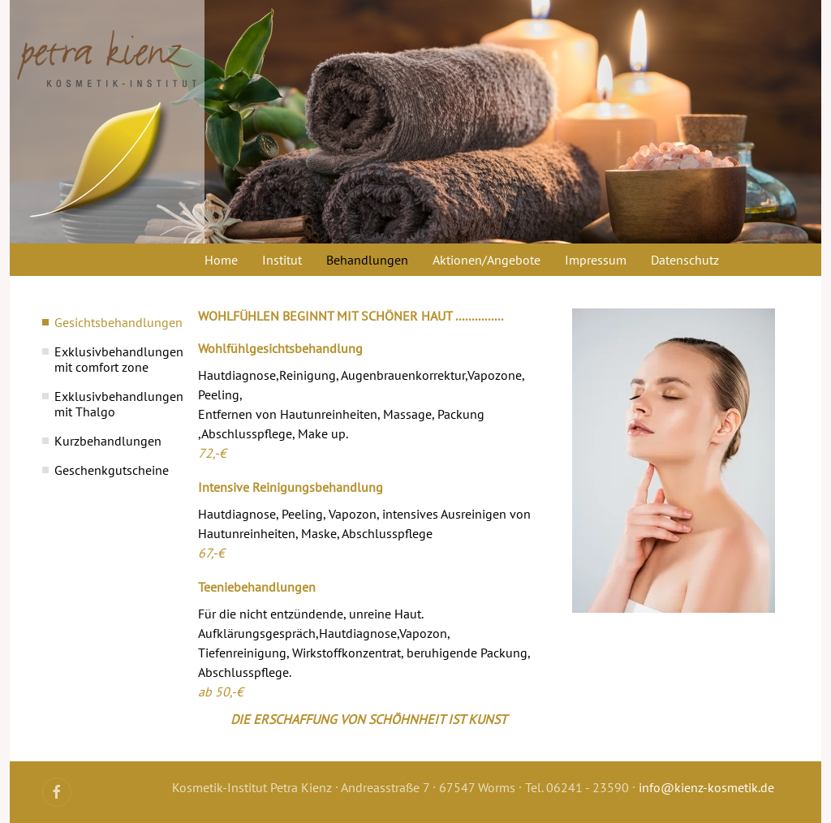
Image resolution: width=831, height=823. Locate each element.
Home (221, 260)
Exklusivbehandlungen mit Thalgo (110, 404)
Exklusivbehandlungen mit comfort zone (110, 359)
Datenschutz (685, 260)
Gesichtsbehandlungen (110, 322)
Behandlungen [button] (367, 260)
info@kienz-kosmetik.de (706, 787)
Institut (282, 260)
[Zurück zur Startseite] (107, 121)
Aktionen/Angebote (486, 260)
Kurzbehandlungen (107, 441)
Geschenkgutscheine (110, 470)
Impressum (595, 260)
